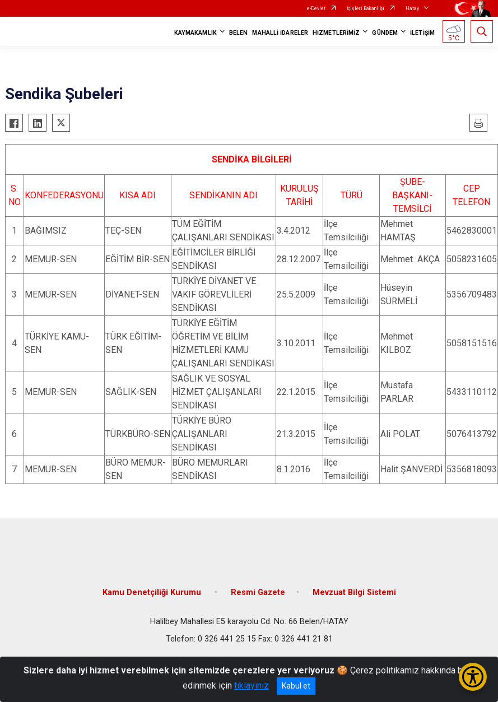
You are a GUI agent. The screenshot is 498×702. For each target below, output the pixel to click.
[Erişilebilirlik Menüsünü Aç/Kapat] (473, 677)
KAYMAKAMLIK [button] (195, 32)
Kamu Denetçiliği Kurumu (153, 592)
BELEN (238, 32)
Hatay (412, 8)
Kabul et (296, 685)
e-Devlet (316, 8)
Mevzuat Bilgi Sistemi (354, 592)
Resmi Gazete (258, 592)
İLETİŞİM (422, 32)
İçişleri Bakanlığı (365, 8)
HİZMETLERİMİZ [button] (336, 32)
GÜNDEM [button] (385, 32)
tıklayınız (251, 685)
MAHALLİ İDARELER (280, 32)
